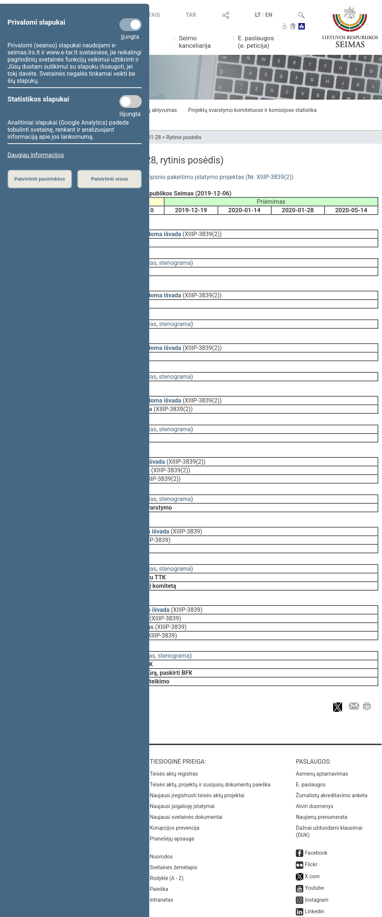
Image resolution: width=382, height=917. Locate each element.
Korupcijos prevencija (175, 786)
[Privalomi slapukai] (130, 24)
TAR (191, 15)
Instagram (316, 858)
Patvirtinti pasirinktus (39, 179)
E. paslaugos (311, 743)
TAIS (154, 15)
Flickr (311, 823)
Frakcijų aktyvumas (154, 110)
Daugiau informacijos (35, 155)
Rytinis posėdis (183, 137)
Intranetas (161, 858)
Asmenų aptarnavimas (322, 732)
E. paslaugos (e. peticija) (256, 41)
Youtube (314, 846)
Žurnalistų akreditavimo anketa (331, 754)
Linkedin (314, 870)
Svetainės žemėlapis (173, 826)
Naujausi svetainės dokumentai (186, 775)
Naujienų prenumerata (321, 775)
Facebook (316, 811)
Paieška (159, 847)
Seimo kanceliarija (195, 41)
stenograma (175, 257)
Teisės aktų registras (174, 732)
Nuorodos (161, 815)
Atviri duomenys (314, 764)
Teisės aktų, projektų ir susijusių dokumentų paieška (210, 743)
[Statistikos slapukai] (130, 101)
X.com (312, 835)
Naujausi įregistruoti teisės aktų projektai (197, 754)
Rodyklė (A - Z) (167, 836)
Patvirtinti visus (109, 179)
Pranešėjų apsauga (172, 797)
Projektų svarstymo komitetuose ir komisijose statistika (252, 110)
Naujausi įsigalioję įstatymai (182, 764)
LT (258, 15)
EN (268, 15)
